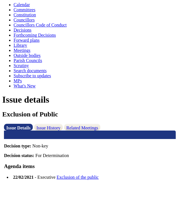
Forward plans (27, 40)
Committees (24, 9)
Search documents (30, 70)
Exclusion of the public (78, 177)
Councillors (24, 19)
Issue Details (18, 127)
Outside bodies (27, 55)
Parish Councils (28, 60)
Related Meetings (82, 127)
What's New (25, 85)
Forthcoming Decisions (35, 35)
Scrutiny (21, 65)
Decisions (22, 30)
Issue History (48, 127)
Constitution (25, 14)
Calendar (22, 4)
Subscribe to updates (32, 75)
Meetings (22, 50)
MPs (18, 80)
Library (20, 45)
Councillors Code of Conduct (40, 25)
